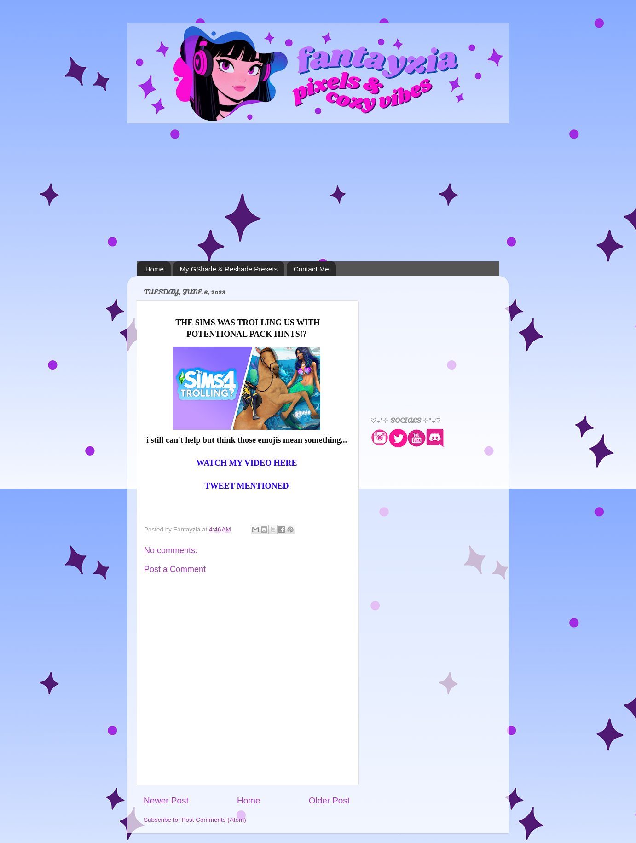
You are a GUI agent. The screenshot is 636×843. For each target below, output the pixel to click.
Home (154, 269)
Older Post (329, 800)
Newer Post (166, 800)
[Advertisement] (318, 192)
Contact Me (311, 269)
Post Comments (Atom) (214, 819)
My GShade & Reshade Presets (229, 269)
